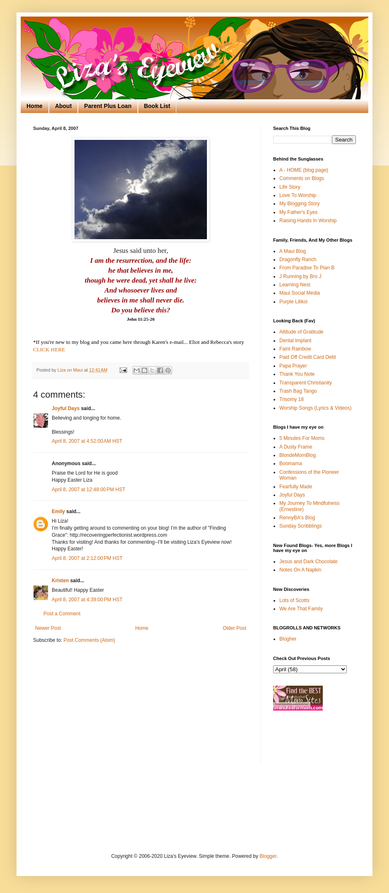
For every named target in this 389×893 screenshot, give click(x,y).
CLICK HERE (49, 349)
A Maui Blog (292, 251)
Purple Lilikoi (293, 302)
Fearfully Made (295, 487)
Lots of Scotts (294, 600)
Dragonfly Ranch (297, 259)
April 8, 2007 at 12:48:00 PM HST (88, 489)
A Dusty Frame (295, 447)
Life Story (289, 187)
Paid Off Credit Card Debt (307, 357)
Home (34, 106)
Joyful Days (65, 408)
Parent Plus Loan (107, 106)
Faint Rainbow (295, 349)
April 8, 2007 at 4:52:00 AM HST (87, 441)
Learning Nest (294, 285)
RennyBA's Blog (297, 518)
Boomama (290, 463)
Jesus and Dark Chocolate (308, 561)
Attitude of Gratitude (301, 332)
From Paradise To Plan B (306, 268)
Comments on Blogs (301, 178)
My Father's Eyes (298, 212)
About (63, 106)
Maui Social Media (299, 293)
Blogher (287, 639)
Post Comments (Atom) (89, 640)
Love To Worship (297, 195)
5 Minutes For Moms (301, 438)
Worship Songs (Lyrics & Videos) (315, 408)
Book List (157, 106)
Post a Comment (61, 614)
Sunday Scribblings (300, 526)
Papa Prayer (293, 366)
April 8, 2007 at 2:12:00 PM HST (87, 558)
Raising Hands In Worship (308, 220)
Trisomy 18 (291, 399)
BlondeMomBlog (297, 455)
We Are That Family (301, 609)
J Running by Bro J (300, 276)
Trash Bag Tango (298, 391)
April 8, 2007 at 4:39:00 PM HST (87, 600)
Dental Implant (295, 340)
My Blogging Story (299, 203)
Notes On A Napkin (300, 570)
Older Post (234, 628)
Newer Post (48, 628)
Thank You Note (297, 374)
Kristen (60, 580)
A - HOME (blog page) (303, 170)
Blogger (267, 856)
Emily (58, 511)
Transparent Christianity (305, 383)
